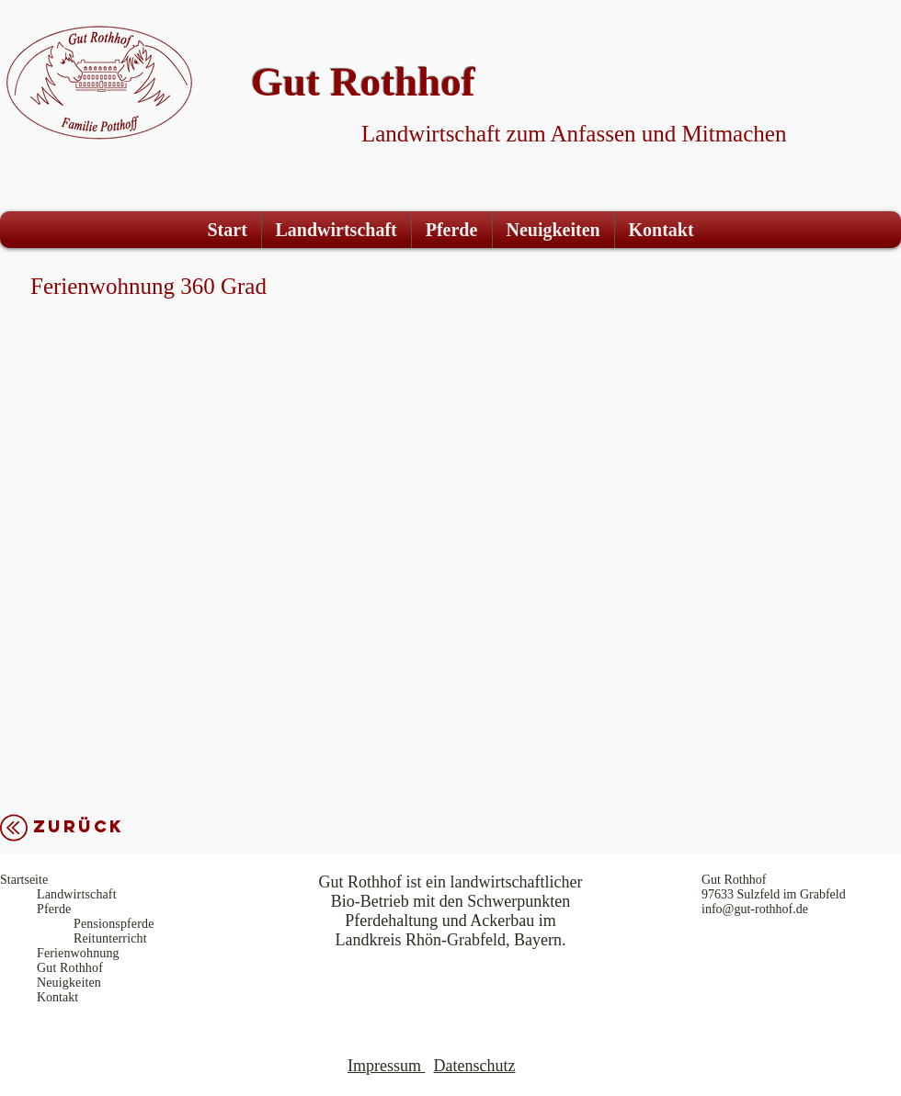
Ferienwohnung (78, 953)
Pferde (54, 909)
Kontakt (57, 997)
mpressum (387, 1065)
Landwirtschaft (77, 894)
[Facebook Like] (830, 20)
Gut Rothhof (70, 968)
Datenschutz (475, 1065)
